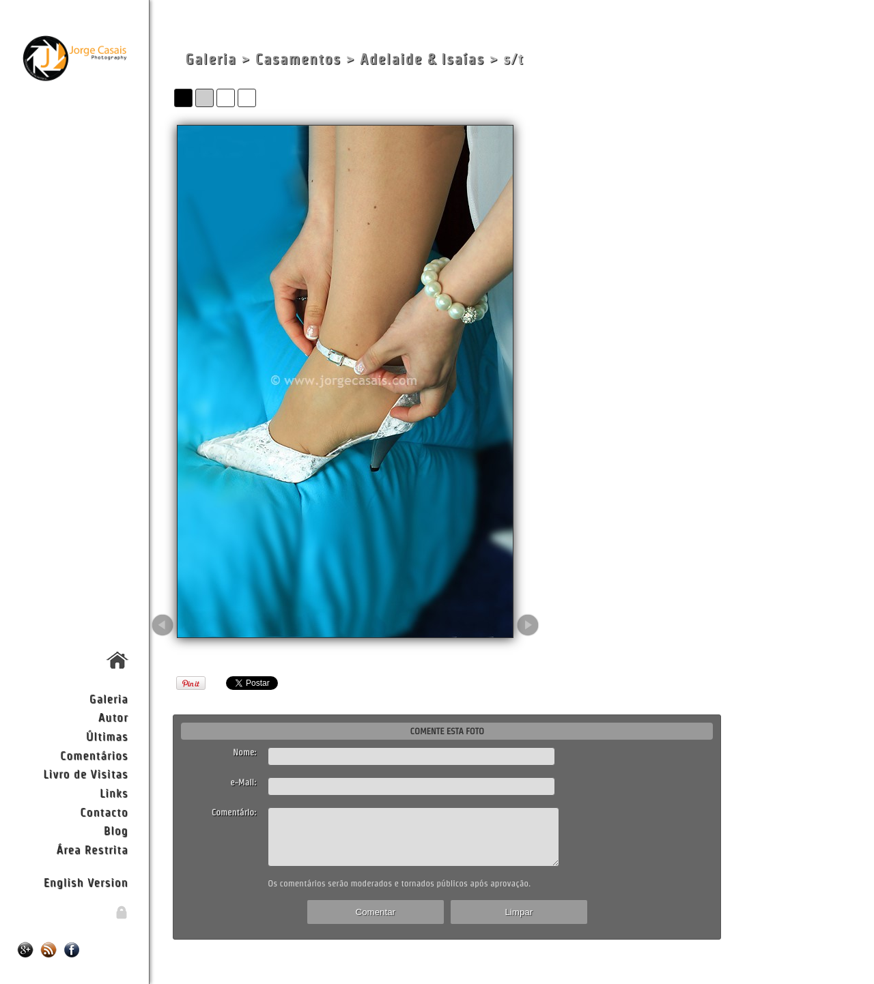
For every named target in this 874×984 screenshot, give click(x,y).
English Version (86, 882)
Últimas (107, 735)
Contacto (104, 811)
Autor (113, 716)
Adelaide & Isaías (422, 59)
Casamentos (298, 59)
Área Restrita (92, 849)
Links (114, 792)
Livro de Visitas (85, 773)
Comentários (94, 755)
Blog (116, 830)
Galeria (108, 698)
